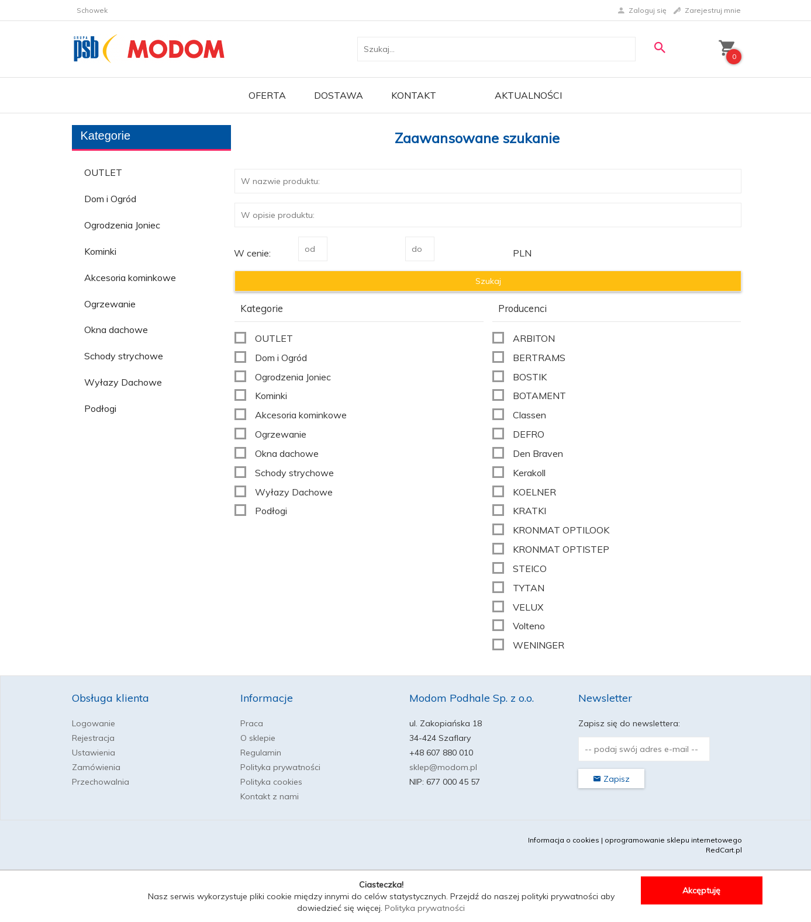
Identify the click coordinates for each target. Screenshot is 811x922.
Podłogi (100, 408)
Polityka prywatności (280, 767)
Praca (251, 723)
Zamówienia (96, 767)
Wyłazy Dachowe (123, 382)
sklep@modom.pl (443, 767)
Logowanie (93, 723)
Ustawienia (93, 752)
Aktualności (528, 95)
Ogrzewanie (110, 304)
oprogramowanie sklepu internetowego (673, 840)
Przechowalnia (100, 782)
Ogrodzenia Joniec (122, 225)
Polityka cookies (271, 782)
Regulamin (260, 752)
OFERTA (267, 95)
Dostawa (338, 95)
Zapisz (611, 779)
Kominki (100, 251)
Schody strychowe (123, 356)
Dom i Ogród (110, 198)
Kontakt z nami (269, 796)
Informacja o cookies (563, 840)
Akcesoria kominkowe (130, 277)
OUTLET (103, 172)
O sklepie (257, 738)
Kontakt (413, 95)
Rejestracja (93, 738)
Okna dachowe (116, 329)
